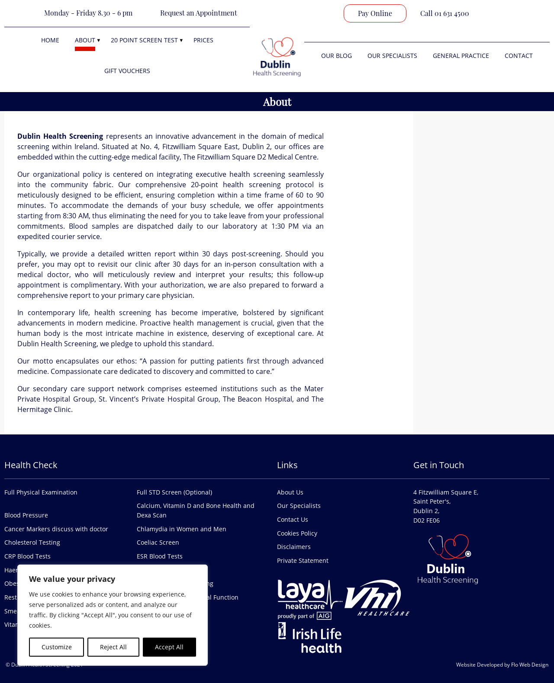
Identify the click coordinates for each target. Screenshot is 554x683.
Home (50, 40)
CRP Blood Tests (27, 556)
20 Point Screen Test (144, 40)
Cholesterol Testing (32, 542)
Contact (519, 55)
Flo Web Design (529, 664)
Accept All (169, 647)
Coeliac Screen (158, 542)
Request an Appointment (198, 12)
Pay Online (375, 13)
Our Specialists (392, 55)
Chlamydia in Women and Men (181, 529)
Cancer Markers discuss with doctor (56, 529)
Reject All (113, 647)
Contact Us (292, 519)
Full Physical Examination (40, 492)
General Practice (461, 55)
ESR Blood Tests (160, 556)
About (85, 40)
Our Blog (336, 55)
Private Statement (303, 560)
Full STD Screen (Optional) (174, 492)
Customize (57, 647)
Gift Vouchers (127, 71)
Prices (203, 40)
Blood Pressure (26, 515)
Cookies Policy (297, 533)
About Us (290, 492)
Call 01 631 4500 (444, 13)
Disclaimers (294, 547)
